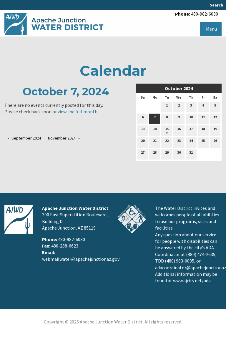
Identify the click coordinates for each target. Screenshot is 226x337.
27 (142, 153)
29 (167, 153)
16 (179, 130)
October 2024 (179, 88)
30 (179, 153)
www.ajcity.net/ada (192, 280)
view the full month (77, 111)
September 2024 (26, 138)
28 (155, 153)
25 (203, 141)
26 (215, 141)
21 (155, 141)
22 (167, 141)
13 (142, 130)
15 (167, 130)
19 (215, 130)
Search (216, 5)
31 (191, 153)
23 (179, 141)
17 (191, 130)
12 (215, 118)
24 (191, 141)
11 (203, 118)
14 (155, 130)
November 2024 (62, 138)
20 (142, 141)
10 (191, 118)
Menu (211, 29)
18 (203, 130)
